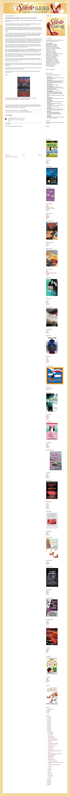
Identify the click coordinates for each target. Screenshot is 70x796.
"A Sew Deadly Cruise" (58, 110)
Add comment (7, 123)
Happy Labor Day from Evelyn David (54, 764)
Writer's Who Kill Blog (49, 207)
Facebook (47, 163)
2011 (48, 780)
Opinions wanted (51, 756)
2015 (48, 727)
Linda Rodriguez (11, 118)
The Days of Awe (51, 758)
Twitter (47, 162)
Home (24, 154)
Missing (49, 752)
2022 (48, 717)
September (50, 736)
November (50, 733)
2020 (48, 720)
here (48, 123)
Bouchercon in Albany (51, 737)
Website (47, 161)
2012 (48, 778)
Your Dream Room (51, 746)
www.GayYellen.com (50, 709)
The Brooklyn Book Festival (52, 739)
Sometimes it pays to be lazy (53, 740)
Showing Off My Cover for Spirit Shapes (54, 750)
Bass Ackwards (50, 749)
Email (47, 205)
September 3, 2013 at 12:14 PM (19, 118)
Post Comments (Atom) (14, 156)
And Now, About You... (51, 759)
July (49, 768)
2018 (48, 723)
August (49, 766)
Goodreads (47, 508)
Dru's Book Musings (49, 388)
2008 (48, 784)
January (49, 776)
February (49, 775)
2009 (48, 783)
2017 (48, 724)
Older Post (40, 154)
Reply (9, 121)
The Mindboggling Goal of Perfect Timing (55, 753)
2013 (48, 730)
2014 (48, 729)
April (49, 772)
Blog (47, 652)
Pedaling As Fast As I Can (52, 744)
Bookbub (47, 362)
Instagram (47, 216)
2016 (48, 726)
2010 (48, 781)
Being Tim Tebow (51, 747)
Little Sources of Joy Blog (50, 208)
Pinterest (47, 594)
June (49, 769)
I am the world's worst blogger (53, 743)
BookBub (48, 710)
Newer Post (7, 154)
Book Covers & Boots (51, 755)
